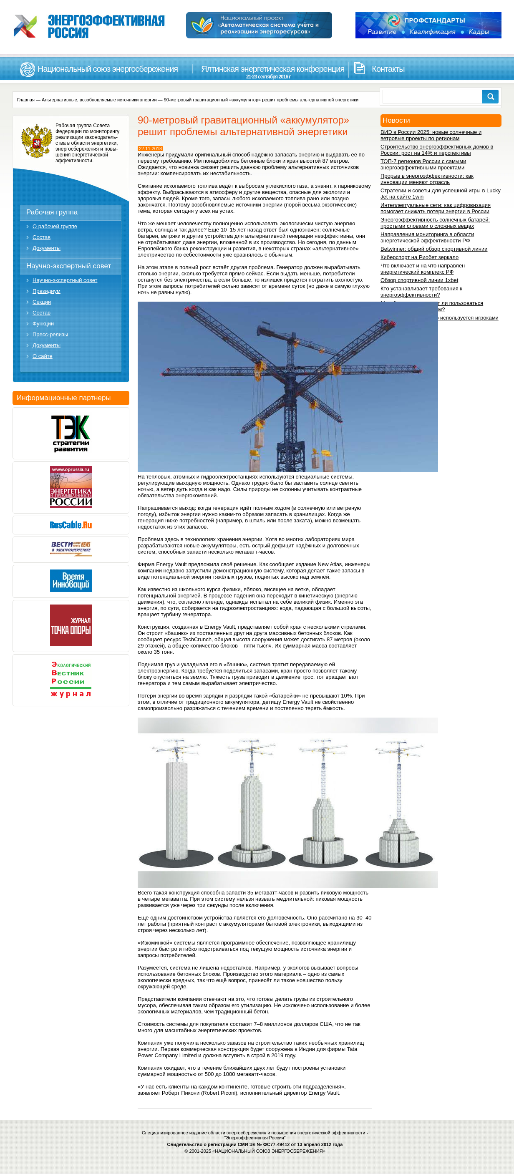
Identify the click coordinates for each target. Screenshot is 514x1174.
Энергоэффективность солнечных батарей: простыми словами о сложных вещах (435, 223)
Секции (42, 302)
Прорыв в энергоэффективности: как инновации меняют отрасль (427, 179)
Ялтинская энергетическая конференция (268, 72)
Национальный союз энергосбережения (108, 68)
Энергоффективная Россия (255, 1137)
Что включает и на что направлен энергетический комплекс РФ (422, 268)
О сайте (43, 356)
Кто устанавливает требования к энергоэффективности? (421, 291)
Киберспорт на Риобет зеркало (419, 257)
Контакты (388, 68)
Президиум (46, 291)
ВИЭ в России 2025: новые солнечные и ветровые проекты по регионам (430, 135)
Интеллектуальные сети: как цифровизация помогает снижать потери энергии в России (435, 208)
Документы (46, 248)
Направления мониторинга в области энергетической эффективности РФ (427, 237)
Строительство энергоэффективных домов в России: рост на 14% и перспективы (436, 150)
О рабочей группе (55, 226)
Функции (43, 323)
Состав (41, 237)
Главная (26, 99)
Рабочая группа (52, 212)
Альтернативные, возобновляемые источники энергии (99, 99)
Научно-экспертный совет (68, 266)
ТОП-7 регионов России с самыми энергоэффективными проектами (423, 164)
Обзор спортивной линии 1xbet (419, 280)
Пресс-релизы (50, 334)
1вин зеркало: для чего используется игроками (439, 318)
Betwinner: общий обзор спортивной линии (433, 249)
